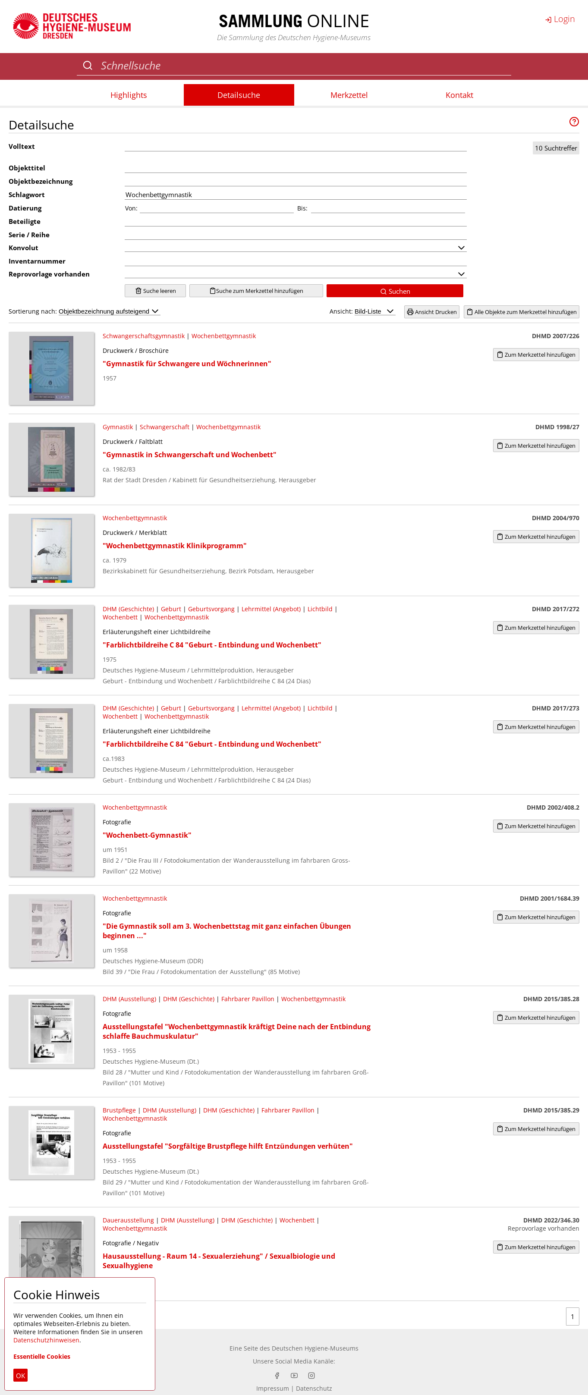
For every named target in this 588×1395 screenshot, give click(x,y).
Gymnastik (118, 427)
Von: (131, 208)
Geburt (171, 609)
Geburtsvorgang (211, 609)
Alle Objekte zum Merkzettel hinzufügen (521, 312)
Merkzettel (349, 95)
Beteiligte (25, 221)
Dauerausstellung (128, 1220)
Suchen (395, 291)
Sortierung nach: (84, 311)
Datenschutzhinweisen (46, 1340)
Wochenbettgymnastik (224, 336)
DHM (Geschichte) (128, 609)
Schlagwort (27, 194)
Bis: (302, 208)
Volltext (22, 146)
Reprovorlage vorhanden (49, 274)
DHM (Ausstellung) (129, 999)
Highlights (128, 95)
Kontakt (459, 95)
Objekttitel (27, 167)
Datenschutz (314, 1388)
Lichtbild (320, 609)
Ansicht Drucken (432, 312)
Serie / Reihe (29, 234)
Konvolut (23, 247)
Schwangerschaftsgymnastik (144, 336)
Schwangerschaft (164, 427)
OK (20, 1375)
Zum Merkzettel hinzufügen (536, 354)
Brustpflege (119, 1110)
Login (560, 19)
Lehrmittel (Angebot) (271, 609)
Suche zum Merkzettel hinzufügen (256, 291)
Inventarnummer (37, 261)
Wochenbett (120, 617)
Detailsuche (238, 95)
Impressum (272, 1388)
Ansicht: (363, 311)
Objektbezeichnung (40, 181)
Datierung (25, 208)
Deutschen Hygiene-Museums (315, 1348)
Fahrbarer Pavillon (247, 999)
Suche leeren (155, 291)
